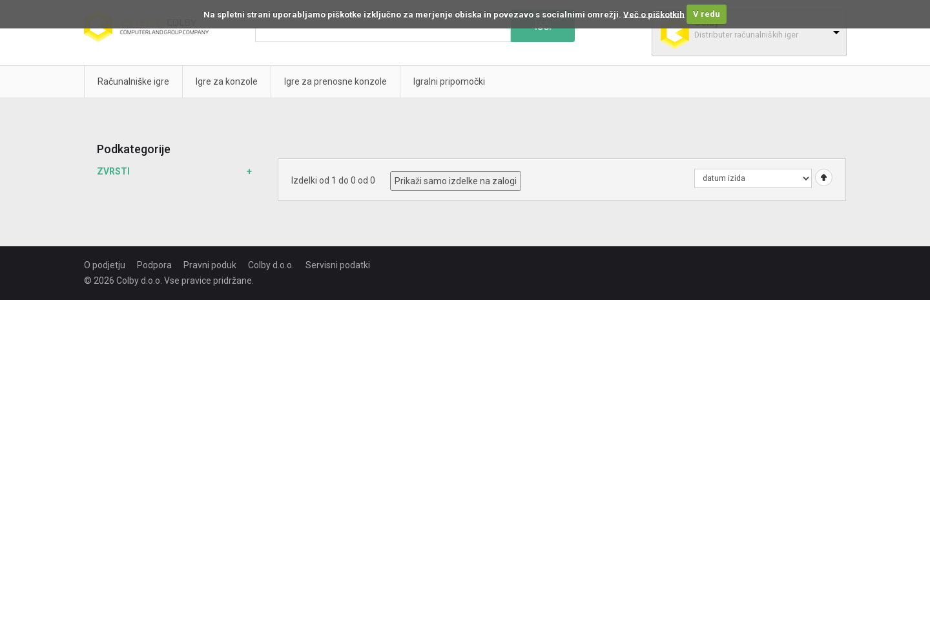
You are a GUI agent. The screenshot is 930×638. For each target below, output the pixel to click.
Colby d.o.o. (271, 265)
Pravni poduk (209, 265)
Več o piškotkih (654, 14)
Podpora (154, 265)
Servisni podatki (337, 265)
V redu (706, 14)
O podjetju (104, 265)
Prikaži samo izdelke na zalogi (456, 181)
